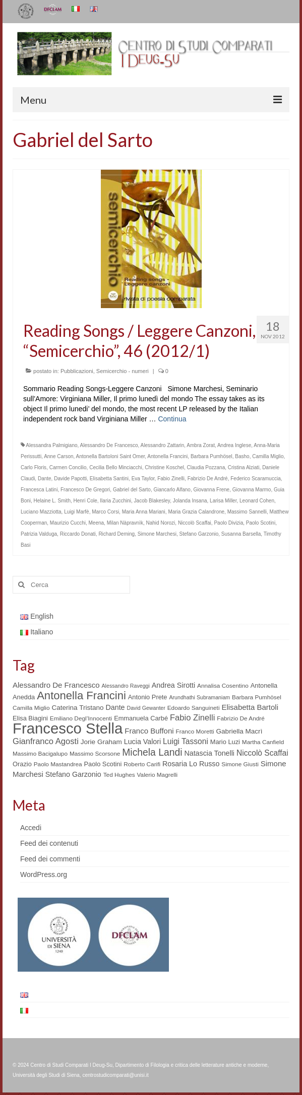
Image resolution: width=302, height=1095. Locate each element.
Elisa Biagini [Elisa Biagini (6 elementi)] (30, 718)
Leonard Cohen (256, 500)
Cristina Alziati (244, 467)
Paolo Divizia (228, 523)
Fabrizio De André (208, 478)
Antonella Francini (167, 456)
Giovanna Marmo (251, 489)
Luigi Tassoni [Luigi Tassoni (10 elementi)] (185, 741)
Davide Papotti (70, 478)
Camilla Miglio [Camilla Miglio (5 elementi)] (31, 707)
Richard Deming (116, 534)
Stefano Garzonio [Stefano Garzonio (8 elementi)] (73, 774)
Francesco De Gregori (85, 489)
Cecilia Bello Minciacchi (115, 467)
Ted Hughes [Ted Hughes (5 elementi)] (119, 774)
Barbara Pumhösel (211, 456)
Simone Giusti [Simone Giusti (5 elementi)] (240, 764)
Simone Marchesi (157, 534)
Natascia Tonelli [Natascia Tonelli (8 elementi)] (209, 753)
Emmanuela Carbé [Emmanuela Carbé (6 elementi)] (141, 718)
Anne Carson (58, 456)
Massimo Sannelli (247, 512)
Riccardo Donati (78, 534)
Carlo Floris (33, 467)
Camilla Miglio (267, 456)
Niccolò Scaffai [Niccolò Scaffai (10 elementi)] (262, 753)
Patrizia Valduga (39, 534)
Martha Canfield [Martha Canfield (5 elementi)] (263, 742)
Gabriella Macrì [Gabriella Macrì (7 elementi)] (239, 731)
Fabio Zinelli (171, 478)
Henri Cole (85, 500)
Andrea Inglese (234, 445)
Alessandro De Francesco (109, 445)
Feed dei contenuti (49, 843)
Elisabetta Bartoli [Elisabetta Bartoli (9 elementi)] (249, 707)
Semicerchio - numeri (122, 371)
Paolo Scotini (260, 523)
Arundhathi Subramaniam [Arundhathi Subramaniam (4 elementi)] (199, 697)
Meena (96, 523)
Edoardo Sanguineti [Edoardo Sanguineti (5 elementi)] (193, 707)
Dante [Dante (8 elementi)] (115, 707)
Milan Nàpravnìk (125, 523)
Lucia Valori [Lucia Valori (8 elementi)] (142, 742)
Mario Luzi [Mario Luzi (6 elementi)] (225, 742)
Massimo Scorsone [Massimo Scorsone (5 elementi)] (95, 753)
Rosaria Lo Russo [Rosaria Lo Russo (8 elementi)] (190, 764)
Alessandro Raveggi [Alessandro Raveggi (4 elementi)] (125, 686)
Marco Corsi (105, 512)
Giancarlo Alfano (171, 489)
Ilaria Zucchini (115, 500)
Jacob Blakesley (152, 500)
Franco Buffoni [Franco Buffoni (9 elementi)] (149, 730)
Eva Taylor (143, 478)
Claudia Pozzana (206, 467)
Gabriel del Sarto (132, 489)
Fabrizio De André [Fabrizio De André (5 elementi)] (241, 718)
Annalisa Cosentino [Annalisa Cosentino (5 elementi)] (223, 685)
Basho (242, 456)
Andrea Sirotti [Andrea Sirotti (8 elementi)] (173, 685)
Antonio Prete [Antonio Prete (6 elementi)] (147, 697)
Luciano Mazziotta (41, 512)
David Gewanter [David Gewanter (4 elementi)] (146, 708)
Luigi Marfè (76, 512)
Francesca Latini (39, 489)
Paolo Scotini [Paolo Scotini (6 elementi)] (103, 764)
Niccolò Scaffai (194, 523)
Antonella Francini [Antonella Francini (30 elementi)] (81, 695)
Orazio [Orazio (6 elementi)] (22, 764)
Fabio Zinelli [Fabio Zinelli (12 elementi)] (192, 717)
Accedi (30, 828)
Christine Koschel (164, 467)
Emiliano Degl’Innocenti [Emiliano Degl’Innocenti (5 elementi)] (81, 718)
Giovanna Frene (211, 489)
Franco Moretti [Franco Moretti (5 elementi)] (195, 731)
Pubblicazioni (77, 371)
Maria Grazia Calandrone (196, 512)
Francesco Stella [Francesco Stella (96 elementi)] (68, 728)
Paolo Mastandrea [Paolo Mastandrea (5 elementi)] (58, 764)
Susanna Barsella (241, 534)
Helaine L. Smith (52, 500)
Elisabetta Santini (109, 478)
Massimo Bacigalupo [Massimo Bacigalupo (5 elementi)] (40, 753)
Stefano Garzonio (198, 534)
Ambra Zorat (201, 445)
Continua (172, 419)
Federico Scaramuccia (255, 478)
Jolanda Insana (190, 500)
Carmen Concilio (68, 467)
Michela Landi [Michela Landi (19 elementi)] (152, 752)
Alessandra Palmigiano (51, 445)
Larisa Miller (223, 500)
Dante (44, 478)
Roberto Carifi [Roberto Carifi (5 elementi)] (142, 764)
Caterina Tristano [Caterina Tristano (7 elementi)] (77, 707)
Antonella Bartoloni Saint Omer (110, 456)
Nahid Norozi (160, 523)
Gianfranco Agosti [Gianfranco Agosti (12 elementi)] (46, 741)
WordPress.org (43, 874)
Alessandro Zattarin (163, 445)
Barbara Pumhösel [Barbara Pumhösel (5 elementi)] (256, 697)
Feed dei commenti (50, 859)
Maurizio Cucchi (68, 523)
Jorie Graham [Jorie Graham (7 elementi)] (101, 742)
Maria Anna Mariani (143, 512)
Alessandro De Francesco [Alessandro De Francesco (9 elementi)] (56, 685)
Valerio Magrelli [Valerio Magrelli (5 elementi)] (157, 774)
